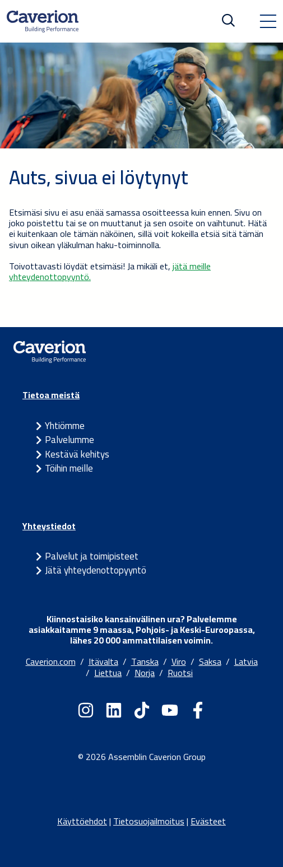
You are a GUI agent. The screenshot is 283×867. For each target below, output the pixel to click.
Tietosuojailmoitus (148, 821)
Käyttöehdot (82, 821)
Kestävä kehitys (77, 454)
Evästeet (208, 821)
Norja (144, 672)
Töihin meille (69, 468)
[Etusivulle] (42, 21)
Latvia (246, 661)
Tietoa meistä (51, 394)
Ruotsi (180, 672)
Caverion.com (51, 661)
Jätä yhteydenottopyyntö (95, 570)
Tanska (145, 661)
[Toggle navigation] (268, 21)
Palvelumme (69, 440)
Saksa (210, 661)
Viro (178, 661)
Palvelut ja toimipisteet (91, 556)
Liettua (108, 672)
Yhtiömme (65, 426)
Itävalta (103, 661)
